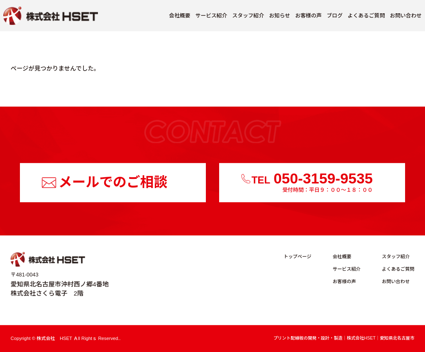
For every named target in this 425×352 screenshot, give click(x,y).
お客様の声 (308, 15)
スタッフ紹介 (248, 15)
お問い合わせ (406, 15)
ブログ (334, 15)
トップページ (297, 256)
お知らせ (279, 15)
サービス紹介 (211, 15)
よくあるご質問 (366, 15)
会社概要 (179, 15)
